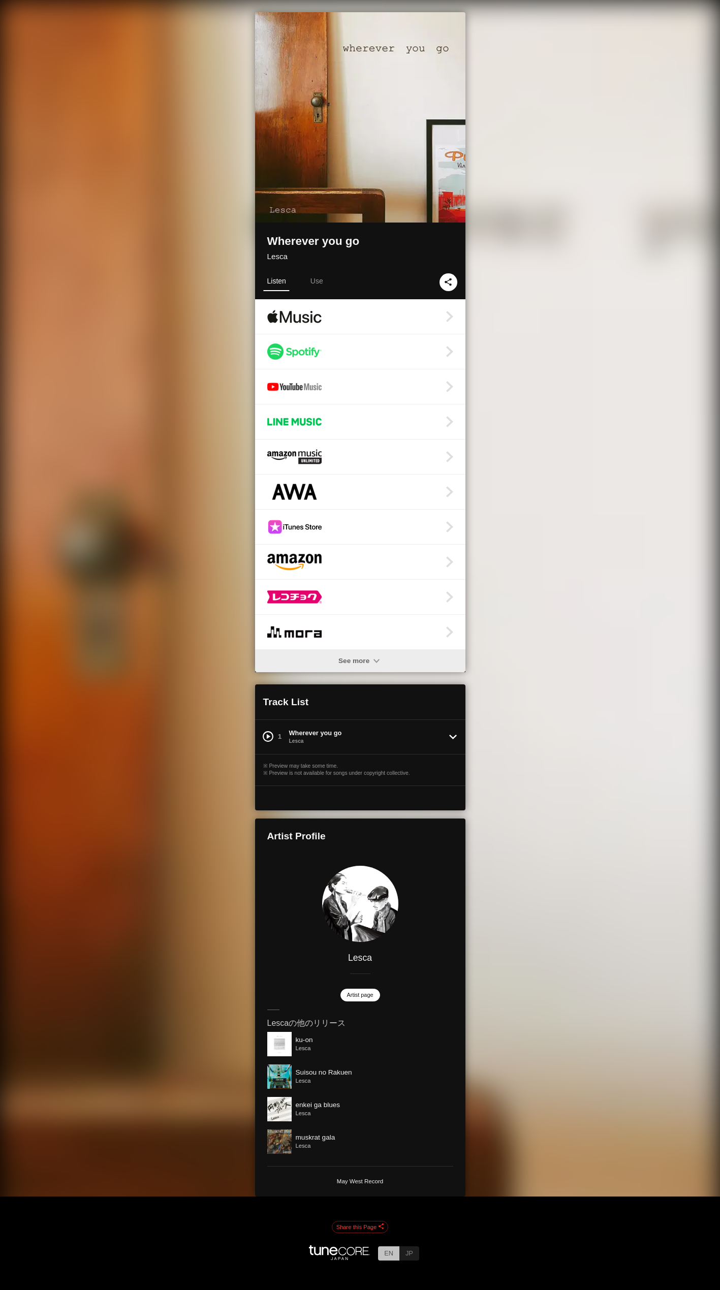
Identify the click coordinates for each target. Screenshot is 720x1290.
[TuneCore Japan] (339, 1257)
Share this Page (360, 1227)
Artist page (360, 995)
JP (409, 1253)
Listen (276, 281)
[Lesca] (360, 904)
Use (316, 281)
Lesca (277, 256)
